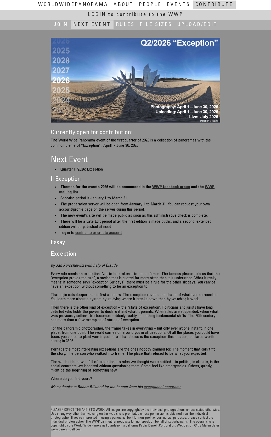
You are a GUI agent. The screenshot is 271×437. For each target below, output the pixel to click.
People (150, 4)
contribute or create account (98, 233)
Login (135, 14)
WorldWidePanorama (73, 4)
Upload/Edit (197, 24)
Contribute (214, 4)
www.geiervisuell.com (66, 429)
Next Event (92, 24)
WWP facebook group (171, 187)
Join (61, 24)
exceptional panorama (162, 387)
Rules (125, 24)
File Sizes (156, 24)
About (124, 4)
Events (178, 4)
